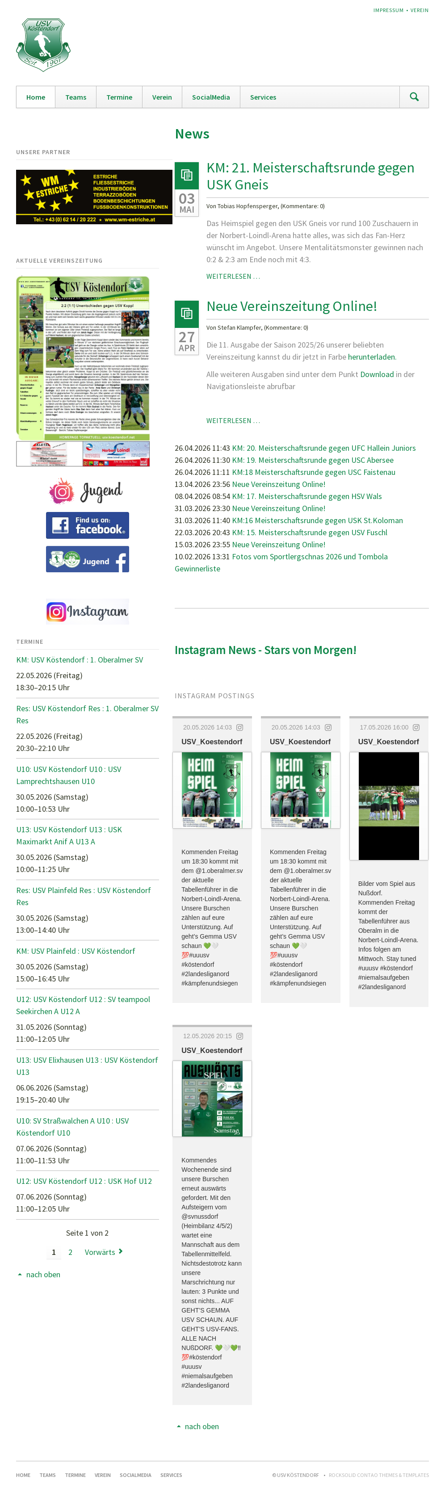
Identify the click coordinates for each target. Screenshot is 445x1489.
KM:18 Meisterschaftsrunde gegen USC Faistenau (313, 472)
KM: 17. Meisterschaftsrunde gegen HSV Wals (307, 496)
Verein (420, 10)
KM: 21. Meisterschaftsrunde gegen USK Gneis (310, 176)
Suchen (414, 97)
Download (378, 374)
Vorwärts (100, 1252)
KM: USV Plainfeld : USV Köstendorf (75, 951)
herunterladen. (372, 357)
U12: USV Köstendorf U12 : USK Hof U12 (84, 1181)
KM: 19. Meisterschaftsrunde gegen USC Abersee (313, 460)
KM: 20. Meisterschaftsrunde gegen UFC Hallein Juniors (324, 448)
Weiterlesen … (233, 276)
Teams (75, 96)
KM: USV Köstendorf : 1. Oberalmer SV (79, 659)
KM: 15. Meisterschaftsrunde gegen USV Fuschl (309, 532)
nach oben (202, 1426)
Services (263, 96)
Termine (119, 96)
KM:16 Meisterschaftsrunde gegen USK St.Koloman (317, 520)
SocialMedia (211, 96)
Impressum (389, 10)
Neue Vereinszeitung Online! (292, 306)
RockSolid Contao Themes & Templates (379, 1475)
